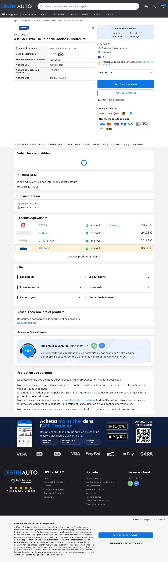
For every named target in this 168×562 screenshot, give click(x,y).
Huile (73, 14)
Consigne (47, 496)
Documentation (78, 144)
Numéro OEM (56, 144)
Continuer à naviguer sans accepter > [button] (149, 519)
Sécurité (138, 144)
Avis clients (91, 493)
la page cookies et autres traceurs (47, 554)
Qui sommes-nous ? (95, 478)
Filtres (85, 14)
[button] (146, 6)
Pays (45, 478)
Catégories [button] (12, 14)
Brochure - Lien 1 (28, 204)
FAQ (126, 144)
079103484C (27, 186)
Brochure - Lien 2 (28, 207)
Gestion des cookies (95, 489)
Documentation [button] (26, 322)
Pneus (44, 14)
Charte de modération (96, 504)
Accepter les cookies (126, 535)
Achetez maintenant (126, 93)
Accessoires (59, 14)
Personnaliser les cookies (126, 543)
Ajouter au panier (125, 83)
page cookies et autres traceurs (57, 547)
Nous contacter (93, 485)
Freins (97, 14)
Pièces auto (29, 14)
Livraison (47, 485)
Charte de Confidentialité (97, 500)
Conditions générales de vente (100, 482)
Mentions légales (93, 496)
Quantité (102, 73)
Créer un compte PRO (53, 489)
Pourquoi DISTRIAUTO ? (54, 482)
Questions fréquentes (53, 493)
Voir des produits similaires (84, 256)
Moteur (109, 14)
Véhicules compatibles (30, 144)
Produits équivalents (106, 144)
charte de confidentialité (84, 400)
